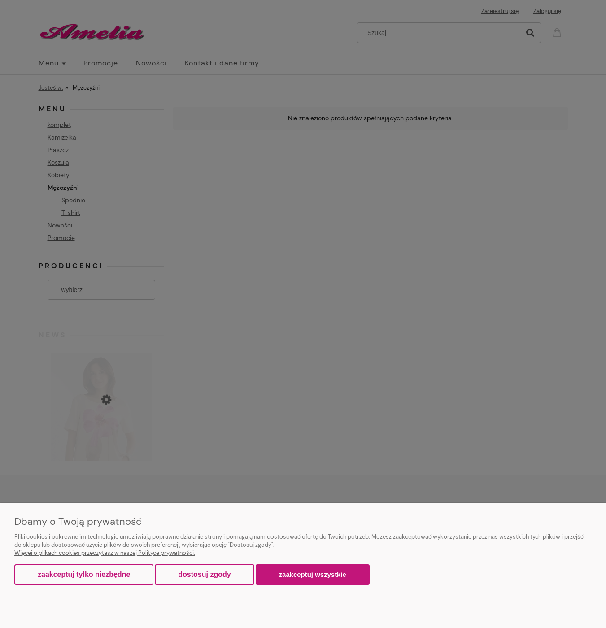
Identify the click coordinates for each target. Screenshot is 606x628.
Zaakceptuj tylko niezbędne (84, 574)
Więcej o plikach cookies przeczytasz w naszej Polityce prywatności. (104, 553)
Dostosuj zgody (204, 574)
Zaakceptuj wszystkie (312, 574)
